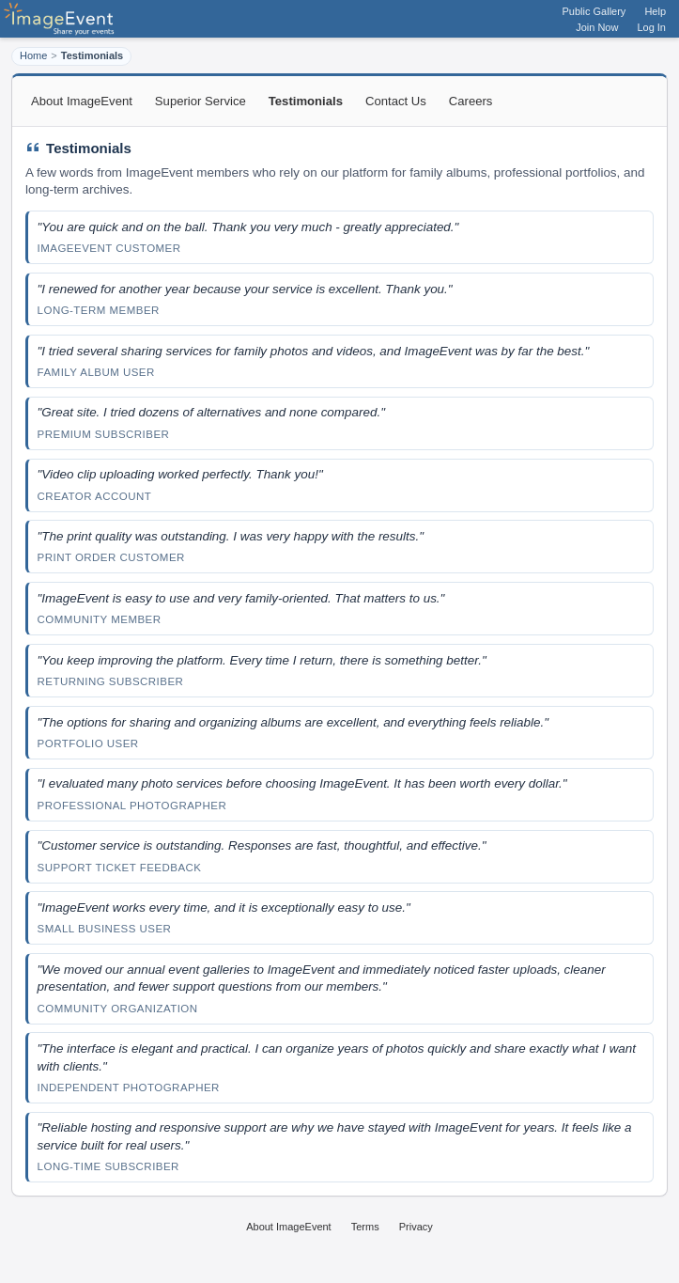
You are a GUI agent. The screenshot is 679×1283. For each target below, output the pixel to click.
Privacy (416, 1226)
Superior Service (200, 101)
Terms (365, 1226)
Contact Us (395, 101)
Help (655, 11)
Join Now (597, 27)
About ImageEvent (81, 101)
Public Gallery (594, 11)
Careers (471, 101)
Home (33, 55)
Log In (651, 27)
